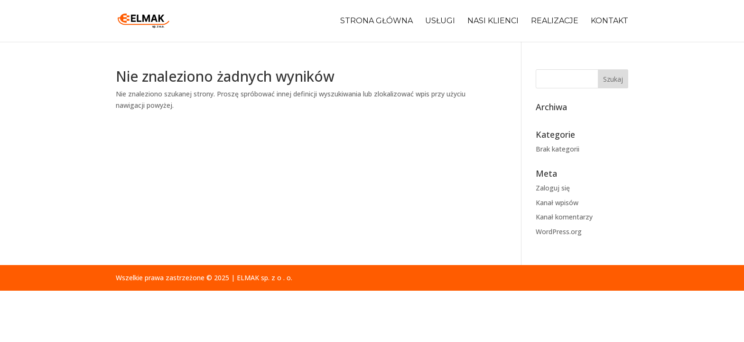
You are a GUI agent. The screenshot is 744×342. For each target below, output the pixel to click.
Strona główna (376, 21)
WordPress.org (559, 231)
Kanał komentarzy (564, 216)
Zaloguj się (553, 187)
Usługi (440, 21)
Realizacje (554, 21)
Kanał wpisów (557, 202)
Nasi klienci (493, 21)
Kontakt (609, 21)
